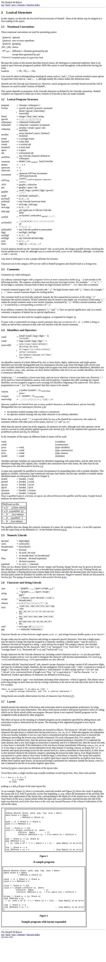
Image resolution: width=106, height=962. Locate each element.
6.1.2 (67, 676)
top (2, 5)
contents (21, 5)
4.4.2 (63, 529)
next (14, 5)
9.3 (10, 770)
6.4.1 (64, 577)
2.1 (24, 796)
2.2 (74, 796)
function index (33, 5)
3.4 (10, 577)
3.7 (71, 698)
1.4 (65, 365)
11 (27, 84)
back (8, 5)
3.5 (62, 429)
